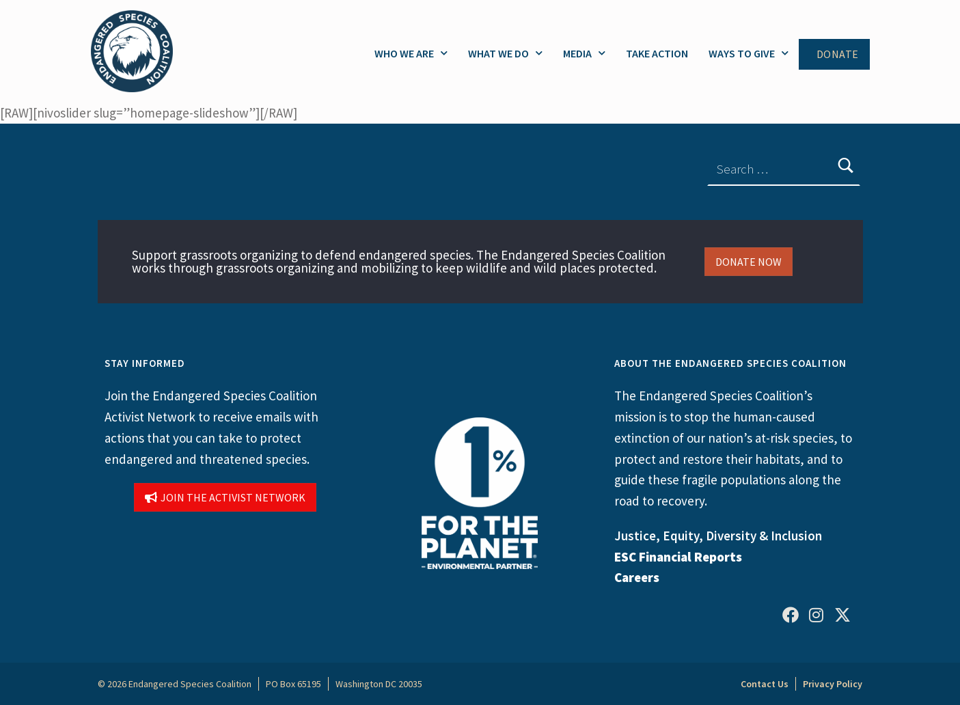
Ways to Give (748, 53)
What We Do (505, 53)
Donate (838, 54)
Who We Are (411, 53)
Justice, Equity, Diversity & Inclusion (718, 535)
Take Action (657, 53)
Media (584, 53)
